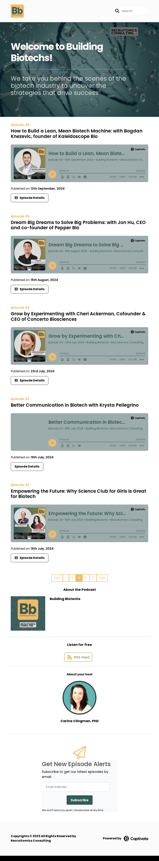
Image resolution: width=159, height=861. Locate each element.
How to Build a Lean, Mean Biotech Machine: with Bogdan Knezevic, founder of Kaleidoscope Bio (76, 136)
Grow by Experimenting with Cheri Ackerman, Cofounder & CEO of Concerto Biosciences (78, 319)
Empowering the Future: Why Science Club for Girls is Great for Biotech (78, 496)
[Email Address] (75, 792)
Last (102, 580)
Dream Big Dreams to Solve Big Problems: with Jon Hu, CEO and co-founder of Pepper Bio (78, 227)
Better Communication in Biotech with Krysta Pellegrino (75, 407)
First (57, 580)
